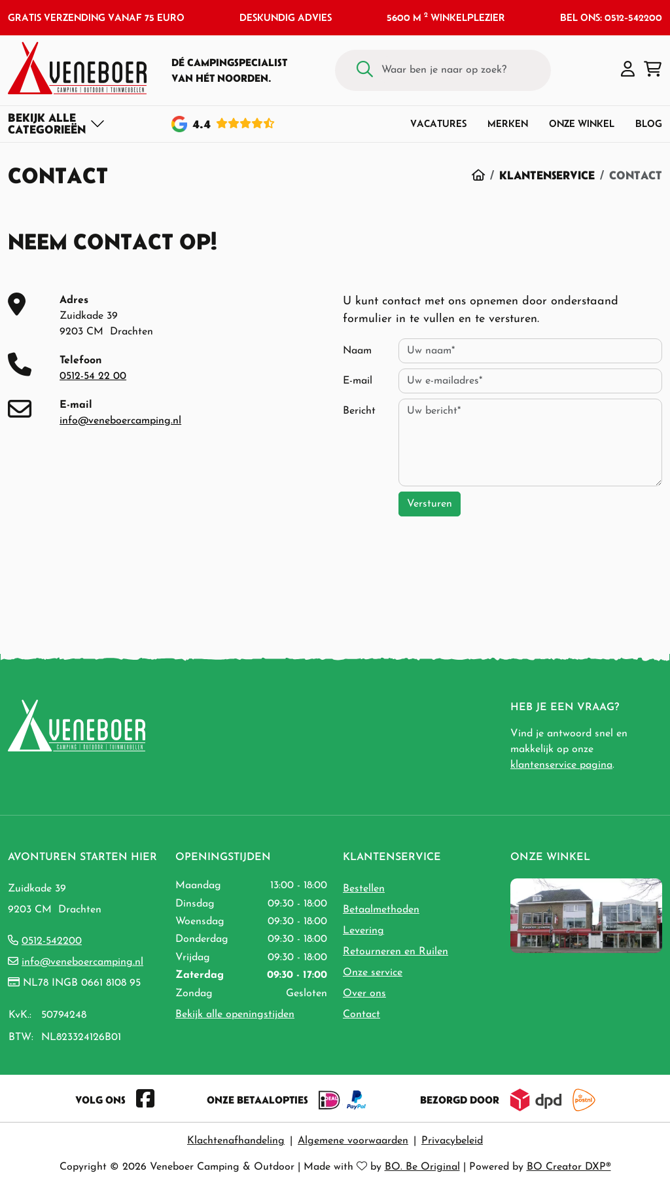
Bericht (359, 411)
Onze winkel (581, 123)
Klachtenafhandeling (236, 1141)
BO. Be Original (422, 1167)
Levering (363, 931)
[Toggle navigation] (56, 123)
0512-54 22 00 (93, 376)
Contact (361, 1014)
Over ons (364, 993)
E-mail (357, 381)
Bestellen (364, 889)
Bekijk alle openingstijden (234, 1014)
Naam (357, 351)
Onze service (372, 972)
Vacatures (438, 123)
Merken (507, 123)
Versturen (429, 504)
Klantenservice (547, 175)
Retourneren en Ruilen (395, 951)
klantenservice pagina (561, 765)
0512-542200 (52, 941)
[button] (628, 70)
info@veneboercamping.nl (120, 421)
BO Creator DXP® (569, 1167)
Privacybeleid (452, 1141)
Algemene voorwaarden (353, 1141)
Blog (648, 123)
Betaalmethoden (381, 910)
